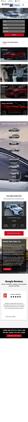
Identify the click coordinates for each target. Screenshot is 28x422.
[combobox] (3, 21)
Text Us (17, 1)
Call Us (10, 1)
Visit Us (3, 1)
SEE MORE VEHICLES (14, 233)
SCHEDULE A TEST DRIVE (14, 335)
